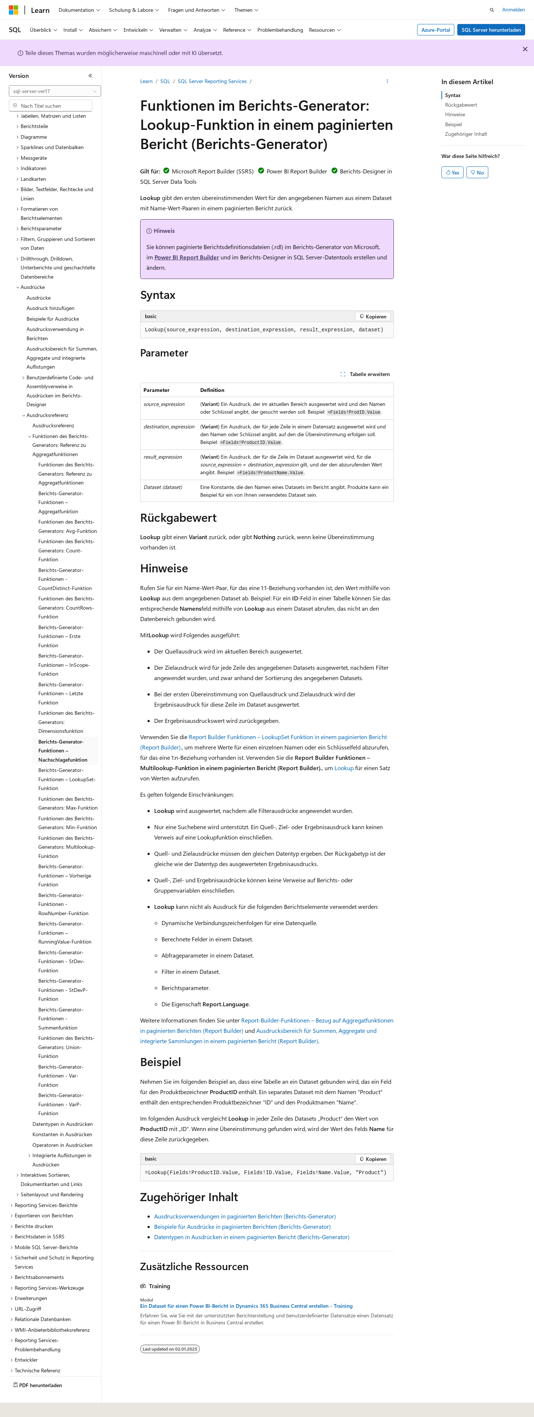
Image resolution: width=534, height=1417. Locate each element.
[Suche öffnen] (492, 10)
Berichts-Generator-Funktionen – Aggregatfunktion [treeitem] (61, 481)
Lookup (344, 768)
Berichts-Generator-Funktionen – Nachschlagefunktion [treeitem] (62, 730)
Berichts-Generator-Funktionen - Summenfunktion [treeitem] (61, 998)
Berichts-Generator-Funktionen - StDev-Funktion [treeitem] (61, 941)
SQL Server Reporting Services (212, 81)
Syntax (453, 95)
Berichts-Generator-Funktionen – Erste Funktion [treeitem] (61, 615)
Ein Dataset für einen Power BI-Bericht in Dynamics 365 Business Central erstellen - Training (246, 1306)
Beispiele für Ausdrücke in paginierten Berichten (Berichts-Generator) (242, 1226)
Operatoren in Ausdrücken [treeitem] (62, 1124)
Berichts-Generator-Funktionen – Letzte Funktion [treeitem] (61, 673)
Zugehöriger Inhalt (466, 133)
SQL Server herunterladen (491, 29)
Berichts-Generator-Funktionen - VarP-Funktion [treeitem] (61, 1083)
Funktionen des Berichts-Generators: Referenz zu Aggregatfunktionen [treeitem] (66, 453)
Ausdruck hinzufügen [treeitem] (50, 287)
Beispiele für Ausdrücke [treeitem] (53, 298)
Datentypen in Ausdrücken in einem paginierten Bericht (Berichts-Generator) (252, 1237)
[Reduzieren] (90, 75)
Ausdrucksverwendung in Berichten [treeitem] (55, 313)
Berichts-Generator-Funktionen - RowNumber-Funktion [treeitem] (63, 883)
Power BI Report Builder (187, 257)
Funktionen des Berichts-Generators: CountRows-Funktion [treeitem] (66, 587)
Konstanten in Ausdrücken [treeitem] (62, 1113)
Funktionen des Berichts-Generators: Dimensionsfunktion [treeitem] (66, 701)
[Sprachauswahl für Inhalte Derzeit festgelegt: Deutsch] (25, 1406)
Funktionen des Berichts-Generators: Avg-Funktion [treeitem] (67, 506)
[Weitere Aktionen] (387, 81)
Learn (146, 81)
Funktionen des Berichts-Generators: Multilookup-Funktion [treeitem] (67, 826)
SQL (165, 81)
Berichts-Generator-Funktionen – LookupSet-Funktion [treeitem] (67, 758)
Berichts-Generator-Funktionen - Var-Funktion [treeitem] (61, 1055)
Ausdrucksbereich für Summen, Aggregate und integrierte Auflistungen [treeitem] (62, 337)
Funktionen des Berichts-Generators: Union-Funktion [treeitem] (66, 1026)
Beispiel (453, 124)
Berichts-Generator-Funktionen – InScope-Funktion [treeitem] (64, 644)
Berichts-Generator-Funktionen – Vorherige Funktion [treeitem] (64, 855)
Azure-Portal (436, 29)
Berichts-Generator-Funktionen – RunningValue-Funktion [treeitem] (64, 912)
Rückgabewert (461, 104)
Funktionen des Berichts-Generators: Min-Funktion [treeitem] (67, 802)
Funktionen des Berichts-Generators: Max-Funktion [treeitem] (68, 783)
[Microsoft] (13, 10)
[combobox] (55, 91)
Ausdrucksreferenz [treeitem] (53, 404)
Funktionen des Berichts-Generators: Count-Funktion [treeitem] (66, 529)
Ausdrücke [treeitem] (39, 277)
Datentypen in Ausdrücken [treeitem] (62, 1103)
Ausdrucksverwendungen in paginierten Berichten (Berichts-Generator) (245, 1216)
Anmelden (513, 9)
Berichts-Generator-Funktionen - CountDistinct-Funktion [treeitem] (65, 558)
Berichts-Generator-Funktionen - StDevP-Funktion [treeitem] (63, 969)
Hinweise (455, 114)
